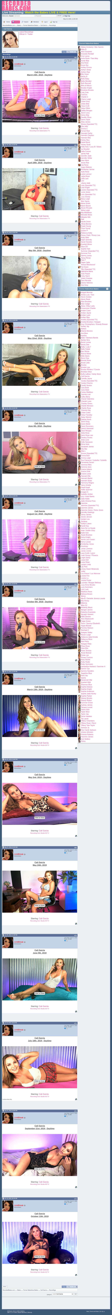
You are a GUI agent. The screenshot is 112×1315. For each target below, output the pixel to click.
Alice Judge (85, 304)
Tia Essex (84, 267)
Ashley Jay (85, 326)
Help (87, 1311)
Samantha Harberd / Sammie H (93, 666)
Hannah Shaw (86, 481)
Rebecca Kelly (86, 233)
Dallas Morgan (86, 110)
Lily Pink (84, 567)
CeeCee (84, 95)
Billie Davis (85, 356)
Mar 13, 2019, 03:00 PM (10, 671)
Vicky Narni (85, 276)
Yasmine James (87, 737)
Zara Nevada (86, 280)
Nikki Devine (86, 616)
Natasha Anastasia (88, 612)
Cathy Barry (85, 397)
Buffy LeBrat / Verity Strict (91, 374)
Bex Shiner (85, 351)
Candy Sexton (86, 385)
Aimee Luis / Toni (87, 295)
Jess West (85, 160)
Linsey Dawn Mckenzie (90, 569)
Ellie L (83, 451)
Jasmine (84, 503)
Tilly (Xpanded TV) (88, 269)
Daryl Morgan (86, 431)
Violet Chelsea (86, 278)
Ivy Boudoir (85, 149)
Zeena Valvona (86, 283)
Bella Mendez (86, 81)
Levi (82, 181)
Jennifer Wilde (86, 158)
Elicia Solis (85, 444)
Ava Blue (84, 333)
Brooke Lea (85, 367)
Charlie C (84, 97)
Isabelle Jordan (87, 494)
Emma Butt (85, 456)
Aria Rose (84, 63)
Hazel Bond (85, 142)
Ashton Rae (85, 72)
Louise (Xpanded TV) (89, 190)
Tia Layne (84, 719)
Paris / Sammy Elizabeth (90, 623)
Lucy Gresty (85, 197)
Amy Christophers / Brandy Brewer (94, 324)
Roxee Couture (87, 657)
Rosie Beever (86, 653)
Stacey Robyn (86, 700)
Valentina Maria (87, 271)
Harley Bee (85, 140)
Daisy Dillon (85, 108)
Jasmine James (87, 508)
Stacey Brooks (86, 698)
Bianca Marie (86, 354)
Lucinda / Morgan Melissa (91, 583)
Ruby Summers (87, 664)
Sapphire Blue (86, 673)
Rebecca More (86, 639)
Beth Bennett (86, 83)
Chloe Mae (85, 104)
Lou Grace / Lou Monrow (90, 573)
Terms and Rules (94, 1311)
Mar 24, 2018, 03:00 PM (10, 57)
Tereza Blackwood (88, 265)
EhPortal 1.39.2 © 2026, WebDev (16, 1311)
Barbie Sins (85, 340)
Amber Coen (86, 311)
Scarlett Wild (86, 682)
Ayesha (84, 335)
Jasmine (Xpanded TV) (90, 505)
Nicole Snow (86, 222)
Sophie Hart (85, 249)
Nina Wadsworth (87, 619)
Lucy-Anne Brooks (88, 585)
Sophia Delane (86, 687)
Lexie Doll (84, 560)
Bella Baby (85, 79)
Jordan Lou (85, 519)
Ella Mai (84, 449)
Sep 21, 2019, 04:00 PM (10, 1110)
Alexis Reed (85, 299)
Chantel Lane (86, 401)
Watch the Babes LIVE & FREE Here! (50, 12)
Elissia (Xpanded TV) (89, 124)
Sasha (83, 678)
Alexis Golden (86, 297)
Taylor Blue (85, 712)
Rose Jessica (86, 651)
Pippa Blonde (86, 626)
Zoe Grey (84, 285)
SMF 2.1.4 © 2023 (12, 1312)
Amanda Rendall (87, 54)
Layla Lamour (86, 174)
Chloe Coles (85, 413)
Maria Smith (85, 203)
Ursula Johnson (87, 732)
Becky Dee (85, 345)
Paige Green (86, 621)
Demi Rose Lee (87, 435)
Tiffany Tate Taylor (88, 725)
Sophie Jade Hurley (88, 694)
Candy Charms (87, 383)
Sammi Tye (85, 669)
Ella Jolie (84, 126)
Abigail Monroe (87, 292)
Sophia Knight (86, 689)
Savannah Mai (86, 680)
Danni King (85, 422)
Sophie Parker (86, 696)
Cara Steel (85, 390)
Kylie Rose (85, 172)
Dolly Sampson (87, 442)
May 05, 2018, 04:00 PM (10, 232)
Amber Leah (85, 315)
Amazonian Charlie (88, 308)
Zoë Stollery (85, 739)
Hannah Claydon (87, 135)
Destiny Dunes (86, 437)
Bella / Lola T (86, 347)
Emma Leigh (86, 458)
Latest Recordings (26, 32)
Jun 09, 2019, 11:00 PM (10, 935)
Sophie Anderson (87, 691)
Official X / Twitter (26, 34)
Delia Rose (85, 433)
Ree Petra (85, 641)
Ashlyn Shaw (86, 70)
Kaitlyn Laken (86, 524)
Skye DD (84, 246)
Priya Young (85, 228)
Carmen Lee (85, 394)
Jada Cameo (86, 151)
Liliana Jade (85, 183)
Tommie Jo (85, 728)
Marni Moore (86, 206)
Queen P (84, 231)
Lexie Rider (85, 562)
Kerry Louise (86, 542)
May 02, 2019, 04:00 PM (10, 759)
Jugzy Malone (86, 167)
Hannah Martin (86, 478)
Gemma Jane (86, 467)
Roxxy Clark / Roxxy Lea (90, 235)
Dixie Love (85, 440)
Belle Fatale (85, 349)
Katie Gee (85, 533)
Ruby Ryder (85, 662)
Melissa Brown (86, 594)
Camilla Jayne (86, 378)
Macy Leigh (85, 199)
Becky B (84, 76)
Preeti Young (86, 226)
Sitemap (30, 1312)
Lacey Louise (86, 551)
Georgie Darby (86, 133)
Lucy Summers (87, 587)
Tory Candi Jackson (88, 730)
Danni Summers (87, 426)
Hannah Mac (86, 138)
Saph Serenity (86, 240)
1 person (4, 1099)
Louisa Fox (85, 576)
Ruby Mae (85, 237)
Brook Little (85, 363)
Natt (82, 219)
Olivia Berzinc (86, 224)
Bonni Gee (85, 358)
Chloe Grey (85, 101)
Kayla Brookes (86, 535)
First (68, 51)
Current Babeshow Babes (89, 43)
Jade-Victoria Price (88, 501)
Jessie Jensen (86, 517)
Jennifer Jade (86, 156)
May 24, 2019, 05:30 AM (10, 847)
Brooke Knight (86, 88)
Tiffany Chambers (87, 721)
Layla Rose (85, 176)
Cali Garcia (8, 29)
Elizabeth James (87, 447)
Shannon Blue (86, 685)
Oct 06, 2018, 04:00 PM (10, 583)
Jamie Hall (85, 154)
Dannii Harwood (87, 428)
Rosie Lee (85, 655)
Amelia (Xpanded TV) (89, 320)
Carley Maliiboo (87, 392)
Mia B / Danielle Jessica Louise (93, 598)
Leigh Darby (85, 558)
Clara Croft (85, 106)
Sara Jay (84, 675)
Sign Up (67, 16)
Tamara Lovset (86, 707)
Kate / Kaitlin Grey (88, 530)
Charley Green (86, 403)
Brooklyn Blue (86, 372)
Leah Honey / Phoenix (89, 555)
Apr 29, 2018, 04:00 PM (10, 144)
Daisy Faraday (86, 415)
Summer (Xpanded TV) (90, 251)
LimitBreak (18, 64)
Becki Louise (86, 342)
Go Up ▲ (102, 1311)
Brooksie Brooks (87, 90)
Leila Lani (84, 178)
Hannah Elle (85, 476)
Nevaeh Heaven (87, 614)
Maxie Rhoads (86, 208)
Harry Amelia (86, 485)
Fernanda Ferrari (87, 462)
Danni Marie (85, 424)
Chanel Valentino (87, 399)
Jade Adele (85, 499)
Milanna (84, 603)
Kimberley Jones (87, 544)
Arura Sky (84, 65)
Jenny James (86, 514)
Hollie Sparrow (86, 490)
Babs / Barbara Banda (89, 338)
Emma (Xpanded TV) (89, 453)
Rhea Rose (85, 646)
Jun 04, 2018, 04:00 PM (10, 408)
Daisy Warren (86, 417)
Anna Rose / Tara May (89, 58)
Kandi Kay (85, 526)
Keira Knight (85, 537)
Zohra (83, 741)
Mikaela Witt (85, 217)
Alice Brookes (86, 301)
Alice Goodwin (86, 52)
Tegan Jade (85, 262)
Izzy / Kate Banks (87, 496)
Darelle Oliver (86, 117)
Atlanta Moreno (87, 331)
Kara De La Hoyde (88, 528)
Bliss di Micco (86, 85)
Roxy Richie (85, 660)
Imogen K (84, 492)
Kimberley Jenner (87, 169)
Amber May (85, 317)
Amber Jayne (86, 313)
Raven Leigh (86, 635)
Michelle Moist (86, 215)
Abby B (84, 49)
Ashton (83, 329)
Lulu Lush (84, 589)
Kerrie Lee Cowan (88, 539)
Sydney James (86, 705)
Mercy (83, 596)
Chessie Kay (86, 410)
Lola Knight (85, 187)
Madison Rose (86, 592)
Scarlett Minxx (86, 244)
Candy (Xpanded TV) (89, 381)
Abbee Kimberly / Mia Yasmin (92, 47)
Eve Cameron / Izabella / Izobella (94, 460)
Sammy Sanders (87, 671)
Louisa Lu (84, 578)
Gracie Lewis (86, 474)
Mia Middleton (86, 212)
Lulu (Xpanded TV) (88, 194)
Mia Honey (85, 601)
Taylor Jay (85, 714)
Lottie (83, 571)
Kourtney (84, 546)
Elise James (85, 122)
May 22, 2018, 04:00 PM (10, 320)
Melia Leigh (85, 210)
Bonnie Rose (86, 360)
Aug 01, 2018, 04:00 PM (10, 496)
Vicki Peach (85, 274)
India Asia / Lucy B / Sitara (91, 147)
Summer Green (87, 703)
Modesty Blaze (86, 607)
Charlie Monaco (87, 406)
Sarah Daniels (86, 242)
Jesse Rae (85, 163)
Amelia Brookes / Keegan (91, 322)
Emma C (84, 129)
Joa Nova (84, 165)
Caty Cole (84, 92)
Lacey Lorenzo (86, 549)
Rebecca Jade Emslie (89, 637)
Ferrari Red (85, 131)
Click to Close (40, 115)
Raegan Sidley (86, 632)
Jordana (84, 521)
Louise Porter (86, 580)
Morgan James (86, 610)
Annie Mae (85, 61)
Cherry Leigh (86, 99)
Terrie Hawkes (86, 716)
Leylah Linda (86, 564)
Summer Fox (86, 253)
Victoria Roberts (87, 734)
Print (4, 51)
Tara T (83, 260)
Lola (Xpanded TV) (88, 185)
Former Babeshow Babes (89, 289)
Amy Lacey (85, 56)
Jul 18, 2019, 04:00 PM (10, 1022)
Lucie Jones (85, 192)
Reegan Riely (86, 644)
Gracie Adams (86, 469)
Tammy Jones (86, 256)
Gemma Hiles (86, 465)
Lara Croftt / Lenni (88, 553)
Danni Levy (85, 113)
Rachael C (85, 630)
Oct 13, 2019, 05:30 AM (10, 1198)
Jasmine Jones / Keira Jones (92, 510)
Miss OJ (84, 605)
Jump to (49, 1294)
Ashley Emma (86, 67)
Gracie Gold (85, 471)
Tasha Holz (85, 710)
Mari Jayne (85, 201)
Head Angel (85, 487)
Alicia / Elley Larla (88, 306)
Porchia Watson (87, 628)
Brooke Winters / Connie (90, 369)
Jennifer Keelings (87, 512)
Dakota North (86, 419)
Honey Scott (85, 145)
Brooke (83, 365)
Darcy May (85, 115)
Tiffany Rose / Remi (88, 723)
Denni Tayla (85, 120)
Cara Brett (85, 388)
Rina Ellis (84, 648)
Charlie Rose (86, 408)
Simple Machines (22, 1312)
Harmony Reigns (87, 483)
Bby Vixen (85, 74)
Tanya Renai (86, 258)
